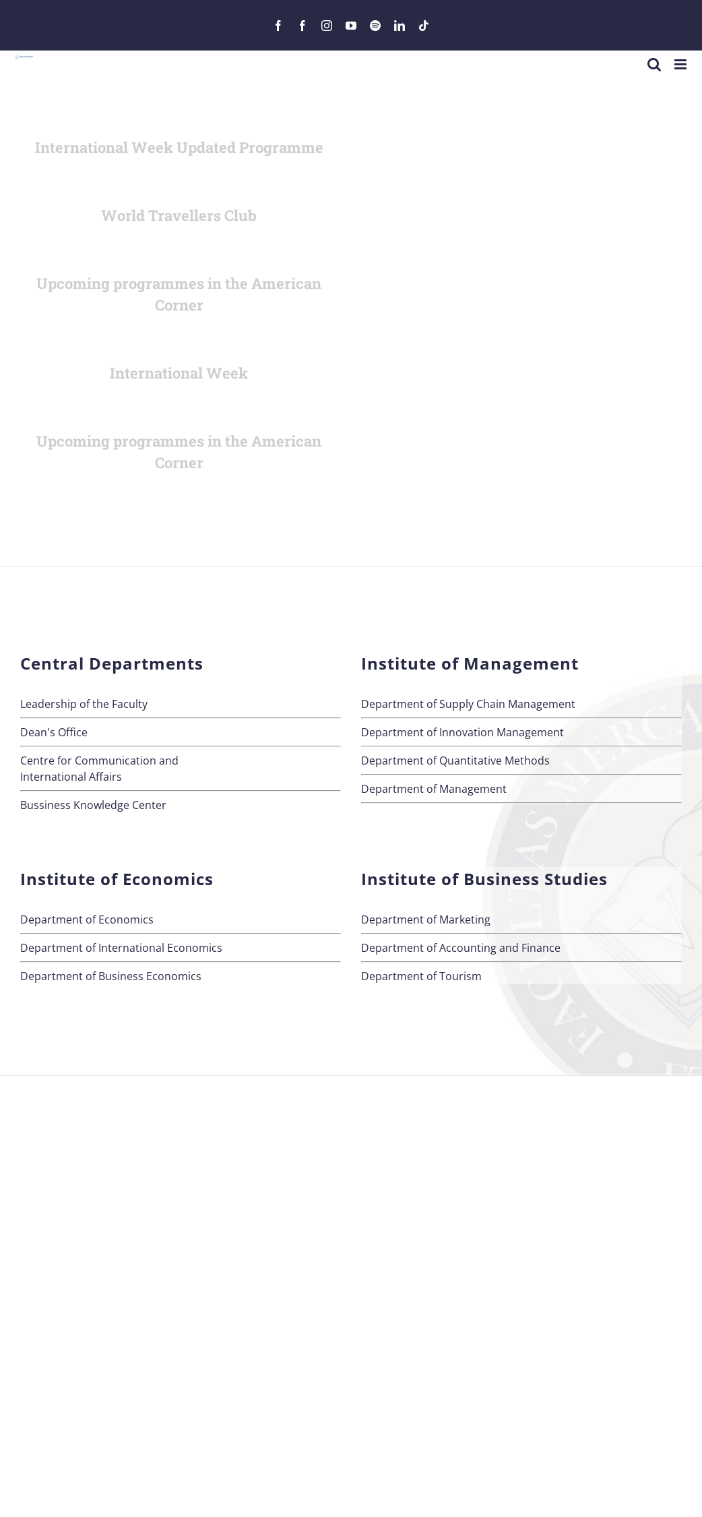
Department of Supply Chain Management (468, 704)
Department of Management (434, 788)
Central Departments (111, 663)
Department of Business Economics (110, 976)
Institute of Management (470, 663)
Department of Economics (87, 919)
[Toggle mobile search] (654, 64)
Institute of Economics (117, 879)
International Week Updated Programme (179, 147)
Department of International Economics (121, 947)
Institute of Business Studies (484, 879)
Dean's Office (54, 732)
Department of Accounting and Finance (461, 947)
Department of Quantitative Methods (455, 760)
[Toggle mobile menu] (681, 64)
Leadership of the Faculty (84, 704)
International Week (179, 373)
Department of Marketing (425, 919)
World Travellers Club (179, 215)
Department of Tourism (421, 976)
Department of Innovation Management (462, 732)
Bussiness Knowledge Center (93, 805)
